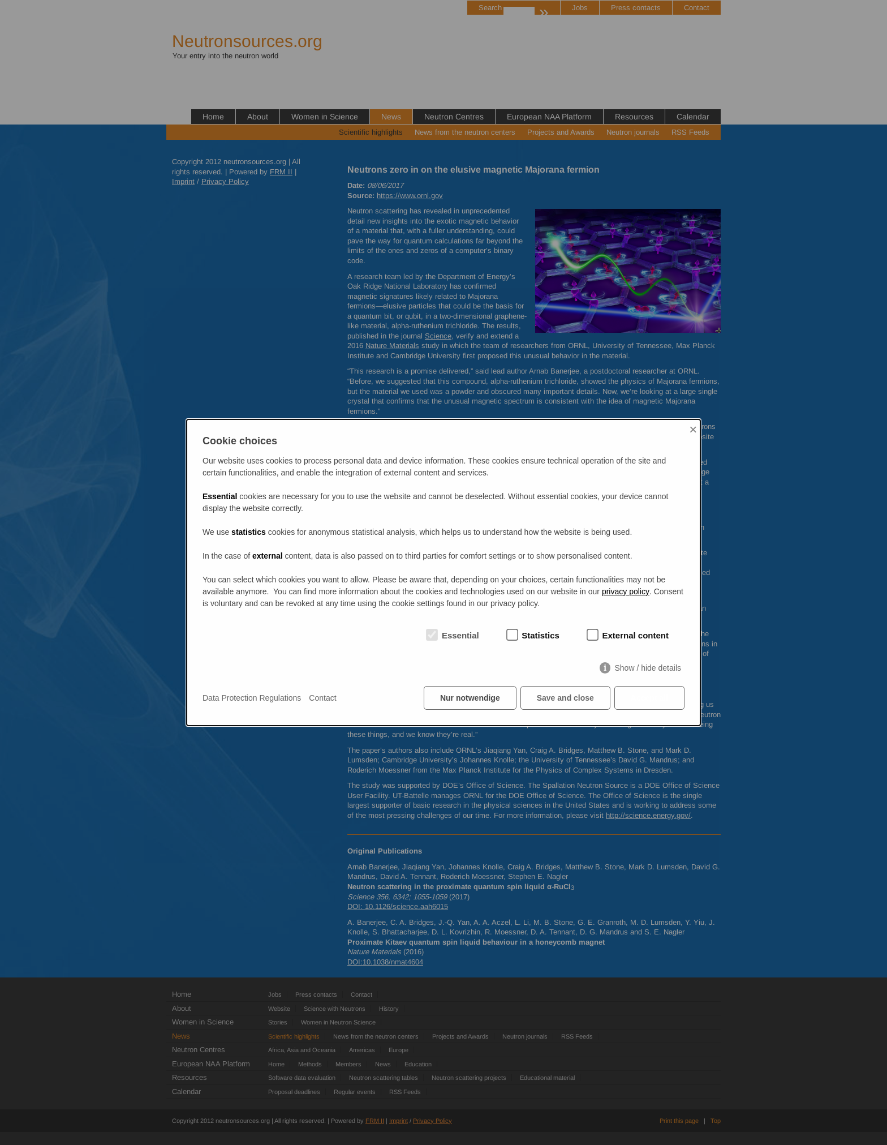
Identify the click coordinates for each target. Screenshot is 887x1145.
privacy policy (625, 591)
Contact (322, 697)
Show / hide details (647, 667)
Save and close (565, 697)
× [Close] (693, 429)
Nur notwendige (470, 697)
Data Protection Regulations (252, 697)
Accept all (649, 697)
